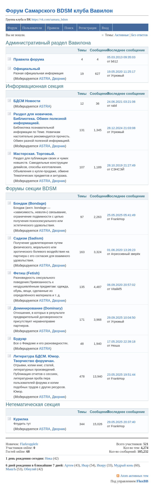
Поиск (68, 28)
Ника (48, 458)
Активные (121, 35)
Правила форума (28, 59)
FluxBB (142, 481)
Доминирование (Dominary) (37, 308)
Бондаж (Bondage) (29, 203)
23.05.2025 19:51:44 (121, 374)
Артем (68, 465)
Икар (85, 465)
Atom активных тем (134, 476)
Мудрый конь (123, 465)
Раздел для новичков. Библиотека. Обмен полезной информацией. (39, 118)
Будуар (19, 339)
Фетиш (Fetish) (26, 273)
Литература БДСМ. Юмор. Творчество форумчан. (36, 358)
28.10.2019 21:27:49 (121, 165)
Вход (105, 28)
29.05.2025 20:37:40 (121, 422)
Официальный (26, 69)
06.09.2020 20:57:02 (121, 284)
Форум (12, 28)
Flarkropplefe (29, 444)
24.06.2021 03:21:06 (121, 101)
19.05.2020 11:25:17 (121, 71)
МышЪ (11, 469)
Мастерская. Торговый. (34, 154)
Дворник (58, 78)
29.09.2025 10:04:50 (121, 317)
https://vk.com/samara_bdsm (50, 19)
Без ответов (139, 35)
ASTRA (44, 78)
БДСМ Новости (26, 101)
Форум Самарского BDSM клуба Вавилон (59, 11)
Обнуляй (30, 469)
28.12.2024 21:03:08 (121, 128)
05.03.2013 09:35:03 (121, 57)
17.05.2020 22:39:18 (121, 341)
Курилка (20, 419)
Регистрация (87, 28)
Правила (53, 28)
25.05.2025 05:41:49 (121, 215)
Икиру (101, 465)
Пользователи (32, 28)
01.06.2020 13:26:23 (121, 250)
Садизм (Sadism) (28, 238)
